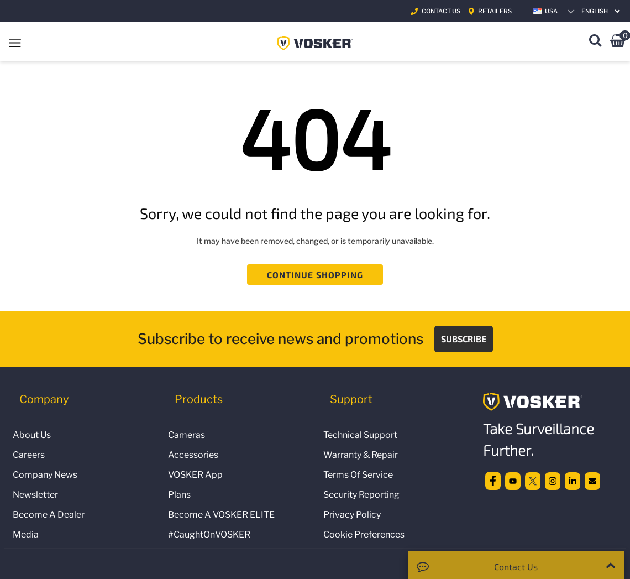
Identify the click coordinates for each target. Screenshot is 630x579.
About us (32, 435)
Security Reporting (361, 494)
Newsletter (35, 494)
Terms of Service (358, 475)
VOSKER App (195, 475)
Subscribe (463, 338)
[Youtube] (513, 480)
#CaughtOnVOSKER (209, 534)
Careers (29, 455)
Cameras (186, 435)
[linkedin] (572, 480)
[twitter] (532, 480)
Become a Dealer (49, 514)
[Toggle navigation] (15, 41)
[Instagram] (552, 480)
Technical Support (360, 435)
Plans (179, 494)
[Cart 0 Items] (617, 42)
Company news (45, 475)
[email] (592, 480)
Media (26, 534)
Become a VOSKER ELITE (221, 514)
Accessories (193, 455)
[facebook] (493, 480)
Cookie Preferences (364, 534)
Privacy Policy (352, 514)
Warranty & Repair (360, 455)
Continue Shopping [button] (315, 274)
